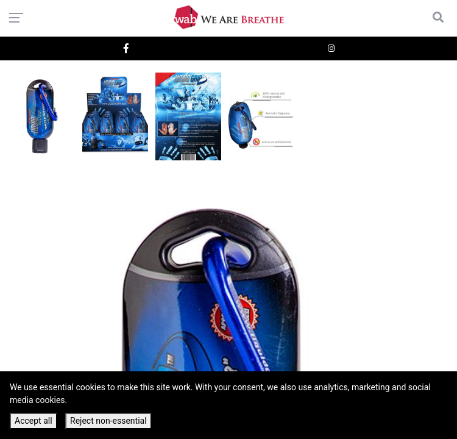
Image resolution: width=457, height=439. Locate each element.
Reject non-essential (108, 421)
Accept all (33, 421)
